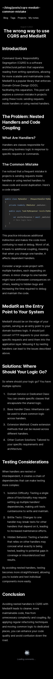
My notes (34, 17)
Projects (22, 17)
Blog (5, 17)
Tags (12, 17)
